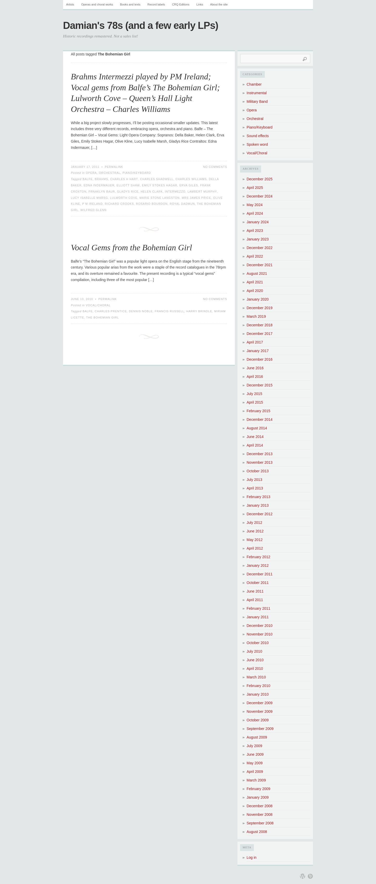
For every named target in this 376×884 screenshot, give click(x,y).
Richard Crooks (119, 203)
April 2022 (255, 256)
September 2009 (260, 729)
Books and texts (130, 4)
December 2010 (260, 626)
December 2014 (260, 419)
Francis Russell (169, 311)
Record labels (156, 4)
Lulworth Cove (123, 197)
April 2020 (255, 291)
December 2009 (260, 703)
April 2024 (255, 213)
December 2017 (260, 334)
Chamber (254, 84)
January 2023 (258, 239)
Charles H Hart (124, 179)
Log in (251, 857)
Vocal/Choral (98, 305)
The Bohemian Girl (102, 317)
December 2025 (260, 179)
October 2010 (258, 643)
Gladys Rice (128, 191)
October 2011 (258, 583)
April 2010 (255, 668)
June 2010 (255, 660)
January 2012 (258, 565)
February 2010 (258, 686)
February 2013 (258, 497)
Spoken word (257, 144)
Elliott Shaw (128, 185)
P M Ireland (92, 203)
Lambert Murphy (202, 191)
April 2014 (255, 445)
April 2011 (255, 600)
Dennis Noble (141, 311)
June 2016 (255, 368)
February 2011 (258, 608)
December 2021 (260, 265)
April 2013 (255, 488)
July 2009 (254, 746)
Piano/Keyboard (136, 172)
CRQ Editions (181, 4)
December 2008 (260, 806)
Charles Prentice (111, 311)
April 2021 (255, 282)
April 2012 (255, 548)
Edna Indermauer (99, 185)
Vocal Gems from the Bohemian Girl (131, 247)
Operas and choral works (97, 4)
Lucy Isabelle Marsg (89, 197)
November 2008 (260, 814)
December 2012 (260, 514)
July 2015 (254, 394)
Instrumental (257, 93)
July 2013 (254, 480)
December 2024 (260, 196)
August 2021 (257, 273)
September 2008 (260, 823)
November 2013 (260, 462)
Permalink (114, 166)
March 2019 (256, 316)
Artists (70, 4)
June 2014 (255, 437)
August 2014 (257, 428)
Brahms (101, 179)
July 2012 (254, 522)
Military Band (257, 101)
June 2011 (255, 591)
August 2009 (257, 737)
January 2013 (258, 505)
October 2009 (258, 720)
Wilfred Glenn (93, 210)
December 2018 (260, 325)
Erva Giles (188, 185)
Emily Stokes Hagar (159, 185)
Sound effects (258, 136)
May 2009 (254, 763)
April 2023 (255, 230)
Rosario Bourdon (152, 203)
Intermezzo (175, 191)
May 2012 (254, 540)
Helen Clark (152, 191)
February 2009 (258, 789)
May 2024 (254, 205)
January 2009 (258, 797)
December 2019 (260, 308)
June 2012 (255, 531)
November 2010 (260, 634)
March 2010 (256, 677)
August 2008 (257, 832)
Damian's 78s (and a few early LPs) (140, 25)
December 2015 (260, 385)
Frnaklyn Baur (102, 191)
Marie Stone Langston (159, 197)
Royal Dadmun (182, 203)
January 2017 (258, 351)
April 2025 (255, 188)
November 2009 (260, 711)
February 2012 (258, 557)
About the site (219, 4)
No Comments (215, 166)
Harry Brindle (199, 311)
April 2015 (255, 402)
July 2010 (254, 651)
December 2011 (260, 574)
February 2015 (258, 411)
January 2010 (258, 694)
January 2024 (258, 222)
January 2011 (258, 617)
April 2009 (255, 771)
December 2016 (260, 359)
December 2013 (260, 454)
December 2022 (260, 248)
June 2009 (255, 754)
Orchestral (110, 172)
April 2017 (255, 342)
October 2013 (258, 471)
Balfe (88, 179)
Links (199, 4)
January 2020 (258, 299)
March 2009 (256, 780)
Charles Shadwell (156, 179)
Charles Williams (191, 179)
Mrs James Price (196, 197)
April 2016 (255, 376)
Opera (91, 172)
